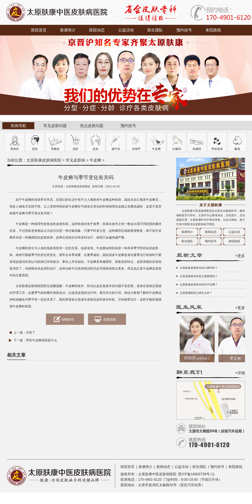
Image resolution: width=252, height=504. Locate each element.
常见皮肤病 (75, 160)
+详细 (240, 373)
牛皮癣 (156, 148)
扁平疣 (115, 148)
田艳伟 (198, 358)
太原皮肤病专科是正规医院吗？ (199, 276)
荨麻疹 (55, 148)
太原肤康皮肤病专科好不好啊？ (199, 284)
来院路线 (213, 30)
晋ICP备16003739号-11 (196, 474)
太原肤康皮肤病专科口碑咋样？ (199, 267)
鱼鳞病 (196, 148)
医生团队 (155, 30)
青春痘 (14, 148)
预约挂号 (184, 30)
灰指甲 (136, 148)
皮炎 (95, 148)
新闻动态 (211, 231)
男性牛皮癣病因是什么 (41, 340)
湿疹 (75, 148)
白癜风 (176, 148)
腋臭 (237, 148)
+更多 (240, 256)
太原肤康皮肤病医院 (43, 160)
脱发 (35, 148)
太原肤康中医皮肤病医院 (157, 474)
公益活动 (126, 30)
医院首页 (39, 30)
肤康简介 (68, 30)
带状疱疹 (217, 148)
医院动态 (97, 30)
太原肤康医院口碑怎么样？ (196, 292)
